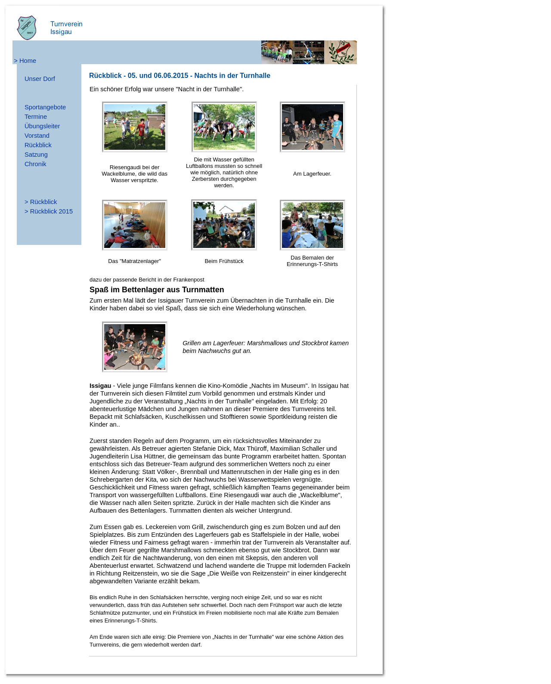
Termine (36, 116)
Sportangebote (45, 107)
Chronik (35, 164)
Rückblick (38, 145)
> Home (25, 60)
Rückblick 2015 (51, 211)
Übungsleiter (42, 126)
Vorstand (37, 135)
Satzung (36, 154)
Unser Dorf (40, 78)
